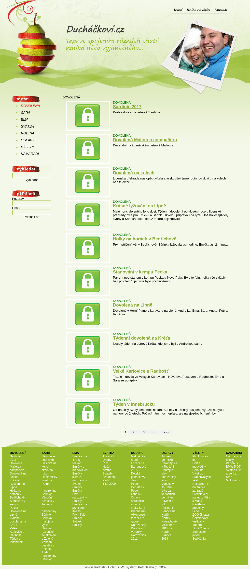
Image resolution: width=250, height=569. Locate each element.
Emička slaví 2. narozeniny (79, 477)
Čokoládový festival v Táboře (200, 521)
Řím (105, 463)
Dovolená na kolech (133, 172)
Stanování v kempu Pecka (140, 272)
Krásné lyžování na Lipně (139, 205)
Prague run (138, 511)
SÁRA (25, 113)
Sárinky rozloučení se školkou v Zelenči (49, 533)
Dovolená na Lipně (132, 305)
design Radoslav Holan (99, 567)
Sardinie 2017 (127, 106)
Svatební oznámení (109, 475)
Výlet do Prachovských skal (202, 477)
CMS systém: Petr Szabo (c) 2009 (142, 567)
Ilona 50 (136, 494)
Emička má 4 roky (79, 458)
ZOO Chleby (201, 528)
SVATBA (27, 126)
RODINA (27, 133)
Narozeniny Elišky (233, 458)
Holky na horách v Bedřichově (144, 239)
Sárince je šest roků (48, 458)
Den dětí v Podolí (137, 489)
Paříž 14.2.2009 (109, 482)
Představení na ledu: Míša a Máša (201, 497)
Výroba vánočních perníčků (168, 494)
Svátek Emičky (77, 485)
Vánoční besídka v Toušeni (48, 501)
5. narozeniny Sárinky (49, 491)
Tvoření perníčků (167, 458)
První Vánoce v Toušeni (168, 484)
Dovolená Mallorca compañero (145, 139)
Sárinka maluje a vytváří (47, 521)
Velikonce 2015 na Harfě (168, 528)
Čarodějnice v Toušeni (169, 465)
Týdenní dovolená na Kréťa (141, 338)
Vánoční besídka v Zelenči (48, 545)
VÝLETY (27, 147)
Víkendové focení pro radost (138, 518)
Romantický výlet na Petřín (49, 480)
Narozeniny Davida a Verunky (138, 528)
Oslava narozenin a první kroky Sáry (138, 503)
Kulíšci (76, 511)
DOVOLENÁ (30, 106)
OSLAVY (27, 140)
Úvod (178, 10)
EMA (24, 119)
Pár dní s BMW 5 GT (233, 465)
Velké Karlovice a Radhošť (141, 371)
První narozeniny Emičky (79, 497)
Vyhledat (31, 180)
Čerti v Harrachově (169, 519)
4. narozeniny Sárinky (49, 511)
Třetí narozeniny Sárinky (49, 556)
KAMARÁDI (30, 154)
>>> (166, 432)
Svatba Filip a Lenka (233, 471)
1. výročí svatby (108, 458)
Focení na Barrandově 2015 (138, 467)
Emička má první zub (79, 506)
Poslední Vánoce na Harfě (169, 511)
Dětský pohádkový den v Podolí (138, 479)
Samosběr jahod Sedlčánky (199, 535)
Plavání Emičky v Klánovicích (79, 467)
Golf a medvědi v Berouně (199, 467)
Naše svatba (107, 468)
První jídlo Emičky (78, 516)
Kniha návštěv (198, 10)
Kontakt (221, 10)
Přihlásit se (32, 217)
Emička (77, 490)
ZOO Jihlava (201, 514)
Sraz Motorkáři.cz (234, 478)
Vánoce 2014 (167, 536)
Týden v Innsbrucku (134, 404)
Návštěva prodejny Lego (199, 508)
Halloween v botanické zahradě (200, 487)
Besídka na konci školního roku (49, 468)
